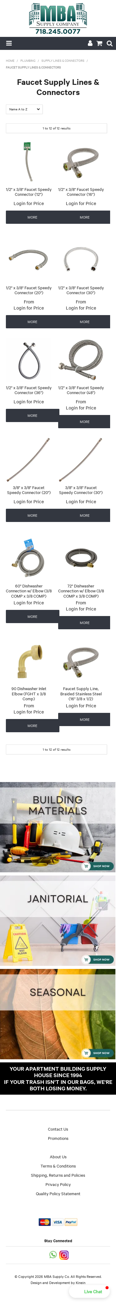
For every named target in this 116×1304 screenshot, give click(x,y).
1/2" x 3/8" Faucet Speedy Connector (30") (81, 290)
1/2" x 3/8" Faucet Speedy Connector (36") (29, 390)
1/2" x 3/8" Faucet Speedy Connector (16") (81, 191)
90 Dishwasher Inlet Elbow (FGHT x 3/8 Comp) (28, 693)
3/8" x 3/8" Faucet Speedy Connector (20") (29, 489)
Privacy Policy (58, 1184)
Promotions (58, 1138)
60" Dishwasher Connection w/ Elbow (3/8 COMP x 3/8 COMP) (29, 591)
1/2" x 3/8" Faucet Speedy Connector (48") (81, 390)
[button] (89, 1291)
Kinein (80, 1282)
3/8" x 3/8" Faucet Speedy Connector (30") (81, 489)
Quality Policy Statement (58, 1193)
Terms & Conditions (58, 1165)
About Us (58, 1156)
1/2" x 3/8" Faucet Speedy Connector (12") (29, 191)
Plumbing (28, 60)
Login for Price (29, 203)
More (32, 217)
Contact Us (58, 1129)
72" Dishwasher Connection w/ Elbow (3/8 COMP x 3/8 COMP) (81, 591)
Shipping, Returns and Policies (58, 1175)
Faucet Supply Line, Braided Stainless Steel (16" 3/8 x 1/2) (81, 693)
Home (10, 60)
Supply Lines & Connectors (62, 60)
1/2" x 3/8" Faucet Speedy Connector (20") (29, 290)
